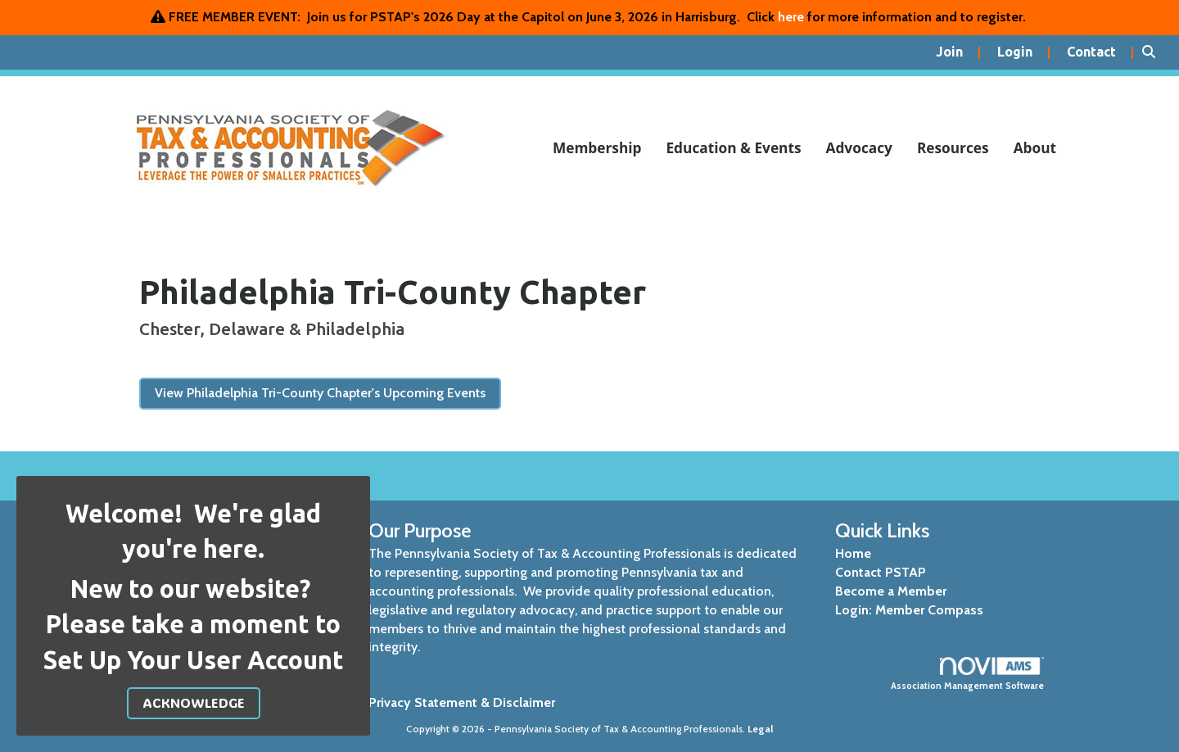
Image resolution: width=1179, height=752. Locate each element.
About (1035, 147)
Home (853, 553)
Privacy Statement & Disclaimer (461, 702)
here (791, 17)
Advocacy (859, 147)
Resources (953, 147)
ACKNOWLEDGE (193, 702)
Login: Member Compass (909, 610)
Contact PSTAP (880, 572)
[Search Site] (1154, 52)
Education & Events (733, 147)
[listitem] (958, 52)
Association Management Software (968, 674)
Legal (761, 729)
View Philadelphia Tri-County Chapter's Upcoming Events (320, 393)
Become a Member (890, 591)
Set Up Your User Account (193, 660)
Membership (597, 147)
